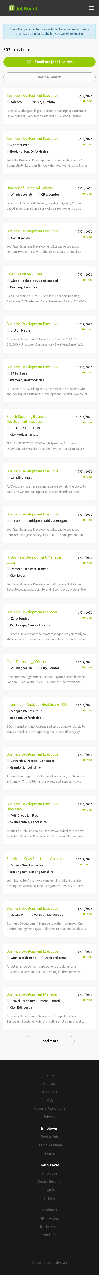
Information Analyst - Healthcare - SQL (37, 705)
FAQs (49, 1100)
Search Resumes (50, 1145)
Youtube (49, 1235)
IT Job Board (59, 1262)
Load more (49, 1041)
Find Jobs (49, 1173)
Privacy (49, 1117)
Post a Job (49, 1137)
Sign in (49, 1153)
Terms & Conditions (49, 1108)
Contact (49, 1084)
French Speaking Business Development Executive (27, 419)
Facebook (49, 1210)
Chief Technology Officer (26, 662)
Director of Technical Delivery (30, 188)
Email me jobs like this (53, 62)
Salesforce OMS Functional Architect (36, 859)
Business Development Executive (32, 95)
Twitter (52, 1218)
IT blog (49, 1198)
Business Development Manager (32, 612)
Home (49, 1075)
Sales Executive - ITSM (24, 274)
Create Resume (49, 1182)
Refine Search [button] (49, 77)
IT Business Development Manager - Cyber (35, 559)
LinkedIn (52, 1226)
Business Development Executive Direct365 (32, 806)
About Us (49, 1092)
